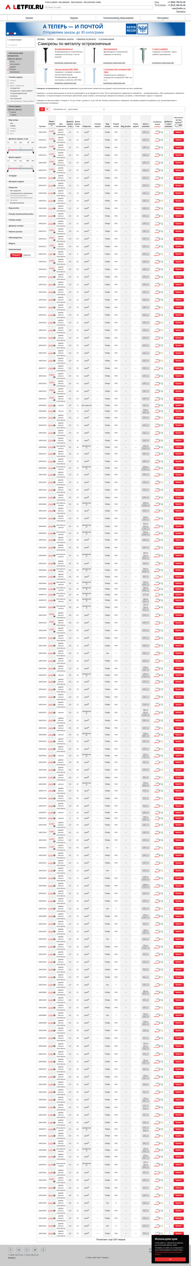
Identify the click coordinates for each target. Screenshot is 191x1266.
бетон (12, 62)
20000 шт (145, 448)
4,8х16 (50, 1211)
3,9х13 (50, 638)
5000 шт (146, 585)
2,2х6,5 (51, 146)
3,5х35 (50, 533)
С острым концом (14, 40)
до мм (27, 142)
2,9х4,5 (51, 230)
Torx (11, 134)
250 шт (145, 783)
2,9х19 (50, 307)
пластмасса (14, 72)
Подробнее (54, 133)
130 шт (145, 605)
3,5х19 (50, 454)
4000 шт (146, 1101)
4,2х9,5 (51, 831)
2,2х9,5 (51, 161)
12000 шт (145, 529)
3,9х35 (50, 756)
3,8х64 (50, 607)
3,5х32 (50, 511)
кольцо (13, 80)
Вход (157, 2)
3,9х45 (50, 784)
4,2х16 (50, 893)
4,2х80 (50, 1173)
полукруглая (15, 88)
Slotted (12, 131)
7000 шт (146, 757)
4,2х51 (50, 1100)
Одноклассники (43, 1250)
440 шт (145, 405)
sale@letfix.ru (178, 8)
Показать (16, 255)
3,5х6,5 (51, 375)
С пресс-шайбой (160, 49)
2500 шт (146, 1109)
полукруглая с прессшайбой (21, 91)
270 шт (145, 595)
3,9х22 (50, 697)
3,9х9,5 (51, 622)
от (13, 142)
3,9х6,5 (51, 614)
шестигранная (15, 98)
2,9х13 (50, 277)
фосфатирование (17, 203)
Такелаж (74, 18)
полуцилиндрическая (18, 93)
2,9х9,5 (51, 261)
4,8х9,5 (51, 1179)
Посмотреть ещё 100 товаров (110, 1239)
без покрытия (15, 191)
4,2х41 (50, 1054)
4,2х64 (50, 1129)
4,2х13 (50, 855)
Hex (11, 123)
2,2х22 (50, 224)
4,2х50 (50, 1085)
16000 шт (145, 879)
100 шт (145, 1162)
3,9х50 (50, 798)
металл (13, 69)
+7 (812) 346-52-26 (176, 5)
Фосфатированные (64, 49)
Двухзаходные (110, 49)
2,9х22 (50, 323)
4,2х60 (50, 1115)
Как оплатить (77, 2)
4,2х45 (50, 1069)
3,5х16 (50, 433)
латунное (14, 200)
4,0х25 (50, 818)
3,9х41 (50, 777)
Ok (170, 1259)
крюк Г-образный (17, 86)
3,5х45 (50, 563)
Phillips (13, 126)
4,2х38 (50, 1031)
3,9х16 (50, 661)
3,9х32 (50, 741)
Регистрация (160, 5)
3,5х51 (50, 583)
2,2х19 (50, 208)
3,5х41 (50, 555)
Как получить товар (92, 2)
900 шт (145, 610)
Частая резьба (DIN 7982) (66, 69)
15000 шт (145, 676)
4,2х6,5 (51, 824)
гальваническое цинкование (21, 193)
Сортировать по (79, 109)
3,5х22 (50, 475)
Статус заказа (51, 2)
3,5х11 (50, 405)
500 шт (145, 517)
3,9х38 (50, 762)
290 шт (145, 930)
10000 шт (145, 505)
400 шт (145, 599)
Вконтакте (18, 1250)
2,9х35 (50, 368)
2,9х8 (51, 254)
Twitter (35, 1250)
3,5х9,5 (51, 390)
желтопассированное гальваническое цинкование (21, 197)
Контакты (181, 11)
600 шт (145, 410)
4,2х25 (50, 970)
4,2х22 (50, 954)
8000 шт (146, 558)
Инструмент (163, 18)
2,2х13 (50, 178)
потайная (14, 96)
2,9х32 (50, 353)
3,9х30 (50, 735)
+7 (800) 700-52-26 (176, 2)
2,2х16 (50, 193)
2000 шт (146, 254)
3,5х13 (50, 418)
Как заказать (64, 2)
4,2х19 (50, 924)
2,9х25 (50, 338)
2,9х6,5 (51, 238)
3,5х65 (50, 595)
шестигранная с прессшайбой (22, 101)
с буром (13, 115)
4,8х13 (50, 1188)
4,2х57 (50, 1107)
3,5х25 (50, 490)
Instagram (26, 1250)
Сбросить (27, 255)
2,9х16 (50, 292)
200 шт (145, 1155)
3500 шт (146, 1131)
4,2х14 (50, 886)
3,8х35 (50, 600)
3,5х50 (50, 577)
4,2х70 (50, 1136)
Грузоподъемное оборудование (118, 18)
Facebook (10, 1250)
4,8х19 (50, 1233)
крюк (12, 83)
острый (13, 112)
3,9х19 (50, 675)
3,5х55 (50, 589)
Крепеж (29, 18)
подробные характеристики (65, 63)
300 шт (145, 553)
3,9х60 (50, 806)
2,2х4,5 (51, 131)
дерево (13, 67)
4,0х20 (50, 813)
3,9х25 (50, 713)
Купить (179, 132)
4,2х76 (50, 1157)
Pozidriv (13, 128)
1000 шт (146, 132)
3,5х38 (50, 540)
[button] (8, 34)
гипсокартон (15, 64)
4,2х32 (50, 1000)
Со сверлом (12, 45)
